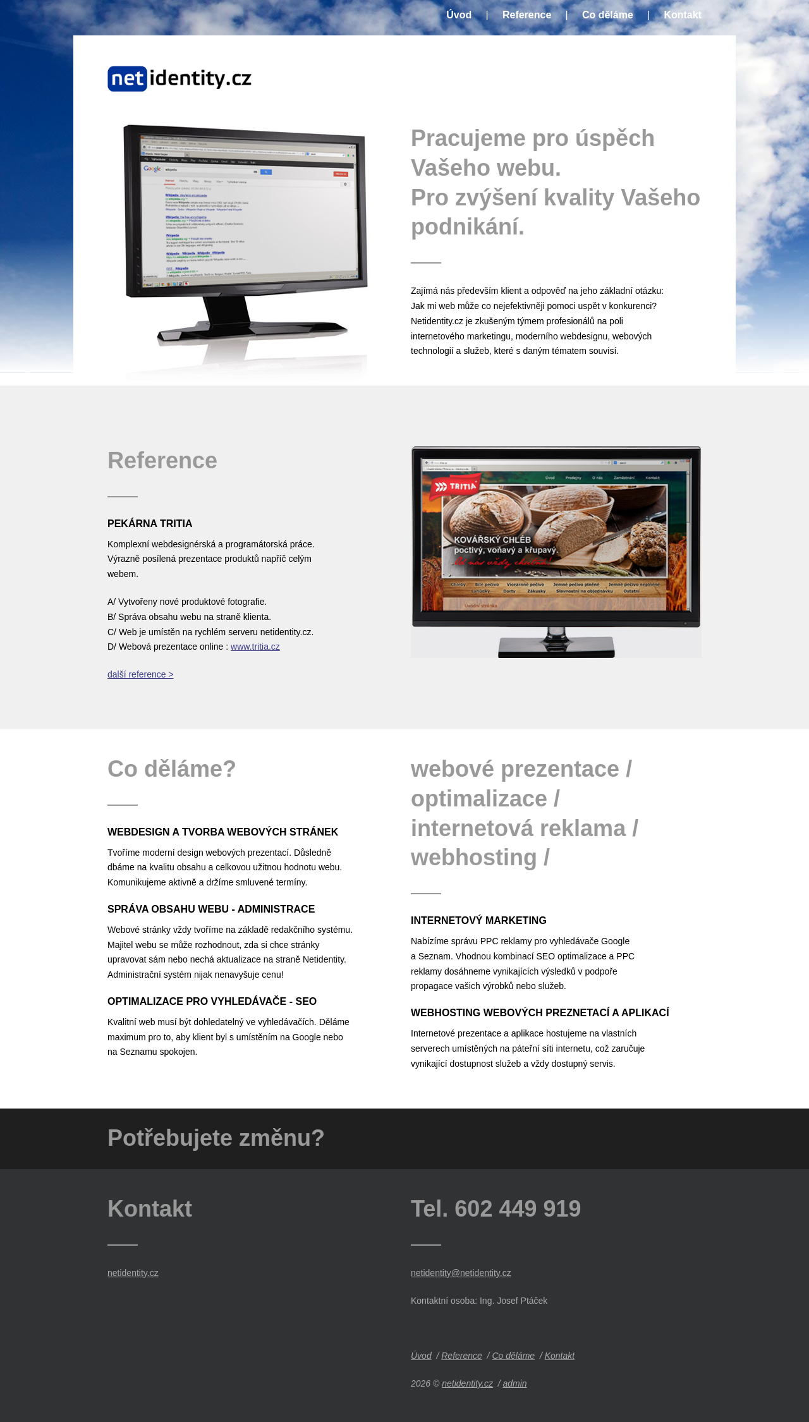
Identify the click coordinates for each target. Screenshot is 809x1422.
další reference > (140, 674)
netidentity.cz (133, 1273)
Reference (526, 15)
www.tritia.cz (255, 646)
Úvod (458, 15)
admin (514, 1383)
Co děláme (607, 15)
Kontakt (683, 15)
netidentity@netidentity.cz (461, 1273)
